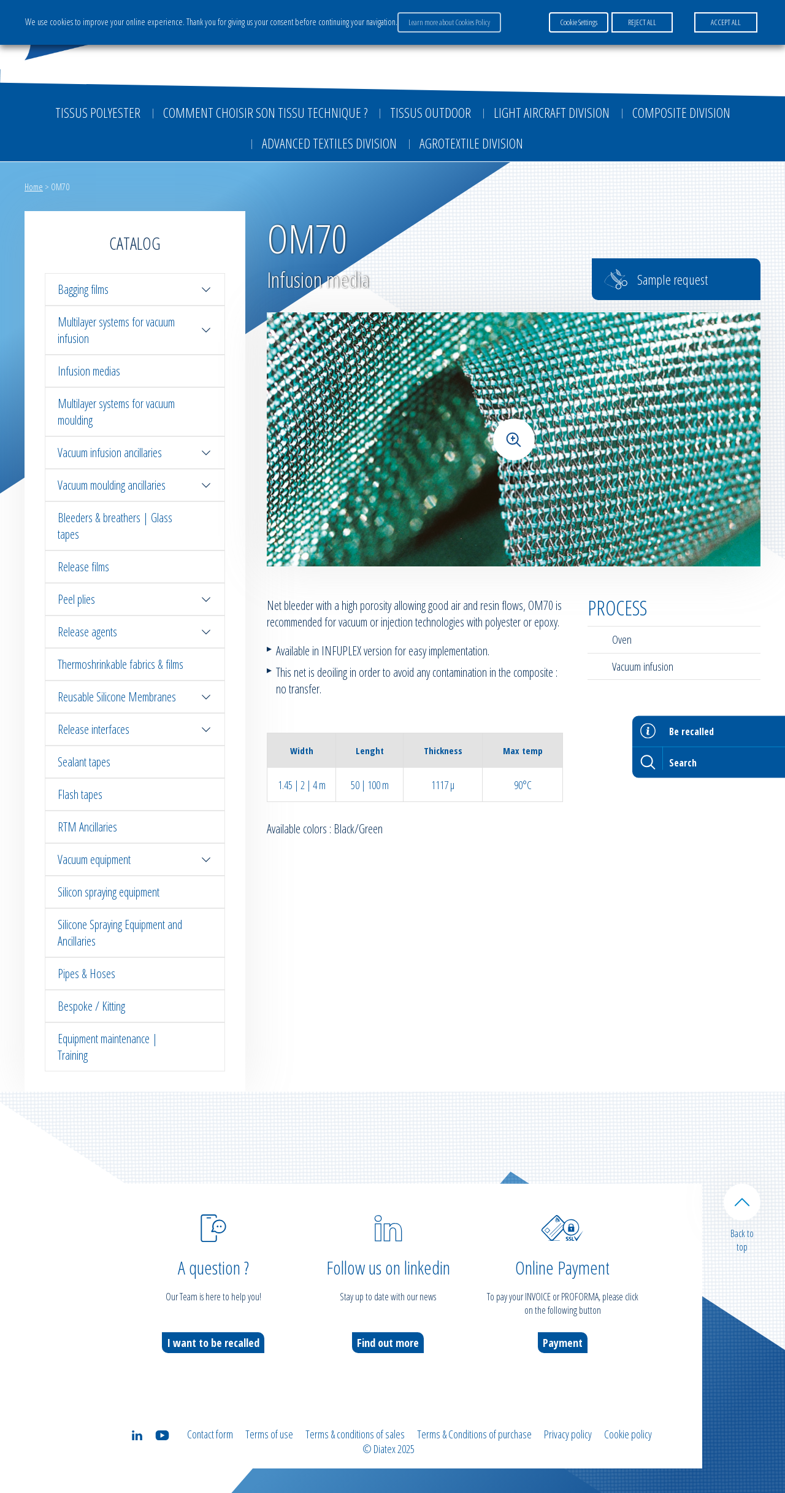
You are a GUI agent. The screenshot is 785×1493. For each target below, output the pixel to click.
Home (34, 186)
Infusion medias (89, 371)
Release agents (135, 631)
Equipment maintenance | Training (108, 1046)
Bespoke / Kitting (91, 1006)
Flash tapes (80, 794)
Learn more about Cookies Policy (449, 22)
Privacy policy (568, 1434)
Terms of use (269, 1434)
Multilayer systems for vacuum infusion (135, 330)
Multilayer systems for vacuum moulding (116, 411)
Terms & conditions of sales (355, 1434)
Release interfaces (135, 729)
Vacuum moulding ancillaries (135, 485)
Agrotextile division (471, 143)
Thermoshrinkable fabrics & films (120, 664)
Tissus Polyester (97, 112)
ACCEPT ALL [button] (726, 22)
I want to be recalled (213, 1342)
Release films (83, 566)
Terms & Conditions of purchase (474, 1434)
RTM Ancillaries (87, 827)
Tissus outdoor (430, 112)
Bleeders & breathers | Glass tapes (115, 525)
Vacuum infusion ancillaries (135, 452)
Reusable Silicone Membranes (135, 697)
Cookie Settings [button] (578, 22)
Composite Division (681, 112)
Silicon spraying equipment (108, 892)
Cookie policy (628, 1434)
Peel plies (135, 599)
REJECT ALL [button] (642, 22)
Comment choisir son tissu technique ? (265, 112)
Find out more (388, 1342)
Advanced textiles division (329, 143)
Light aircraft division (552, 112)
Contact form (210, 1434)
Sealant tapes (84, 762)
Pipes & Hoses (86, 973)
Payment (563, 1342)
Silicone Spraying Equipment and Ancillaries (120, 932)
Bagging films (135, 289)
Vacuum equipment (135, 859)
